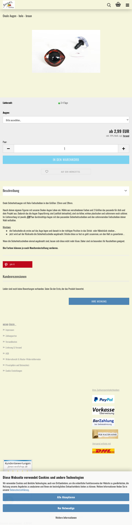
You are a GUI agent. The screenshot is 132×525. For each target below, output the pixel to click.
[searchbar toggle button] (109, 4)
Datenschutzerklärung (19, 490)
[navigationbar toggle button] (127, 4)
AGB (7, 353)
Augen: (6, 112)
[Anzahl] (66, 148)
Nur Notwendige (66, 508)
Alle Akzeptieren (66, 497)
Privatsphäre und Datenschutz (17, 365)
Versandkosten (11, 341)
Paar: (5, 142)
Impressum (10, 329)
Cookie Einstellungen (14, 370)
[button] (8, 148)
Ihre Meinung (99, 301)
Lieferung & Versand (14, 347)
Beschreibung (11, 190)
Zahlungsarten (11, 335)
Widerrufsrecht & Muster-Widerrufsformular (23, 359)
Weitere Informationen (66, 517)
